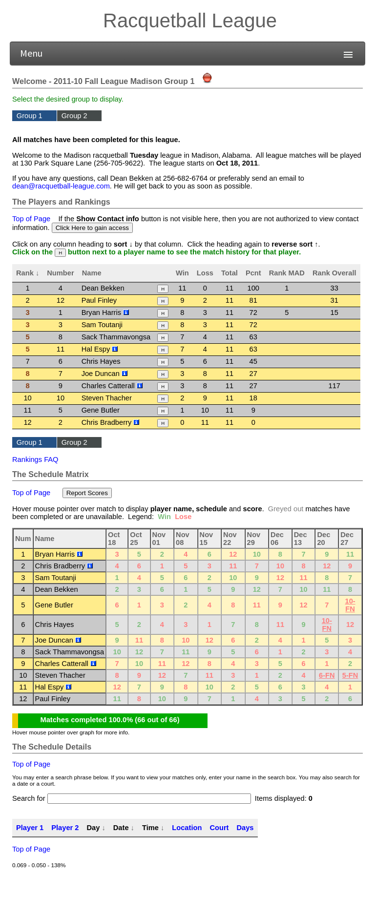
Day (93, 828)
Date (121, 828)
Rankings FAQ (35, 459)
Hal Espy (100, 349)
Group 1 (29, 116)
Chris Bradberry (111, 422)
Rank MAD (287, 273)
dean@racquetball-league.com (61, 186)
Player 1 (29, 828)
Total (229, 273)
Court (219, 828)
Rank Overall (334, 273)
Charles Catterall (112, 386)
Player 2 (65, 828)
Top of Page (31, 219)
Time (150, 828)
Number (60, 273)
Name (92, 273)
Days (244, 828)
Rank (25, 273)
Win (182, 273)
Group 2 (74, 116)
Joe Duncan (104, 373)
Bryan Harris (105, 312)
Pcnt (253, 273)
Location (187, 828)
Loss (205, 273)
